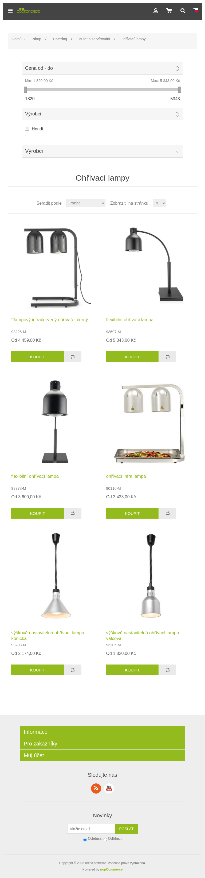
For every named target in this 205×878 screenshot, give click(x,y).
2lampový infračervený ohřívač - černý (49, 319)
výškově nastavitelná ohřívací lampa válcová (142, 635)
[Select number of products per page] (159, 203)
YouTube (109, 788)
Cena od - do (39, 68)
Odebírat (95, 838)
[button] (10, 11)
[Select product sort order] (85, 203)
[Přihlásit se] (91, 829)
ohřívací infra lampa (126, 476)
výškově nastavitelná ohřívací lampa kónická (47, 635)
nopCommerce (111, 869)
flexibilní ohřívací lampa (130, 319)
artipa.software (95, 863)
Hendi (37, 129)
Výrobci (33, 113)
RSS (96, 788)
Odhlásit (114, 838)
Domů (17, 39)
